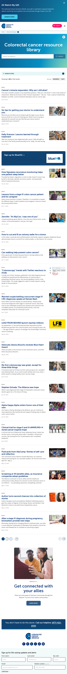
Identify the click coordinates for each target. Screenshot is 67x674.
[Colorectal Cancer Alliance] (7, 26)
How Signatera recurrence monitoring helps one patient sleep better (22, 173)
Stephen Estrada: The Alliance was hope (20, 387)
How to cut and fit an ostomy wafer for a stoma (24, 234)
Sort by (49, 79)
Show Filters (9, 73)
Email (3, 664)
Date (62, 79)
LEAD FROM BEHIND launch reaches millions (23, 323)
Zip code (56, 656)
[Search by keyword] (28, 56)
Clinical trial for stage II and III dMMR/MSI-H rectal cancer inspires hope (22, 428)
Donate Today (10, 17)
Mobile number (41, 664)
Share (63, 37)
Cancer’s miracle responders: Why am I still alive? (25, 90)
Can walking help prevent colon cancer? (20, 252)
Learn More (33, 604)
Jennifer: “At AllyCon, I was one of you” (20, 217)
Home (3, 32)
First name (5, 656)
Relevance (56, 79)
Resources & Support (12, 32)
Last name (30, 656)
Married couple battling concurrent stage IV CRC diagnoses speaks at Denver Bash (22, 298)
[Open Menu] (64, 26)
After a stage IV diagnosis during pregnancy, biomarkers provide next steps (22, 519)
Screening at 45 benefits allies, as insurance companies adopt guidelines (22, 475)
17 (17, 539)
